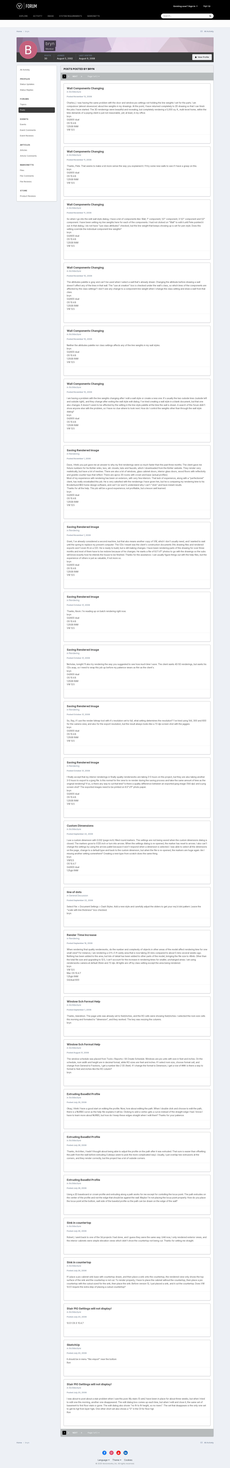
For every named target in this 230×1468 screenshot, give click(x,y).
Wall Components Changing (85, 88)
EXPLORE (23, 16)
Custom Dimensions (80, 825)
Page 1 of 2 (93, 76)
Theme (116, 1460)
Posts (22, 110)
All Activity (25, 69)
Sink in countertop (79, 1222)
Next (75, 76)
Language (104, 1460)
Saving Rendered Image (83, 450)
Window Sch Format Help (83, 1001)
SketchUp (73, 1344)
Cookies (128, 1460)
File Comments (27, 176)
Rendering (74, 453)
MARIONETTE (93, 16)
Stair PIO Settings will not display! (89, 1308)
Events (23, 124)
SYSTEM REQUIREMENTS (70, 16)
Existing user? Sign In (185, 6)
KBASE (51, 16)
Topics (23, 104)
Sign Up (206, 6)
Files (22, 170)
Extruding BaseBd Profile (83, 1094)
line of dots (74, 892)
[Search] (174, 16)
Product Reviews (28, 196)
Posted (79, 96)
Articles (23, 150)
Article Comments (28, 156)
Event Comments (28, 130)
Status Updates (27, 84)
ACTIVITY (37, 16)
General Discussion (78, 895)
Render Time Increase (81, 935)
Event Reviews (27, 135)
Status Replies (26, 90)
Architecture (75, 91)
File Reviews (26, 181)
